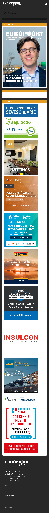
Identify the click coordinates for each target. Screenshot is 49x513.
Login (5, 93)
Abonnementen (7, 96)
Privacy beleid (8, 507)
